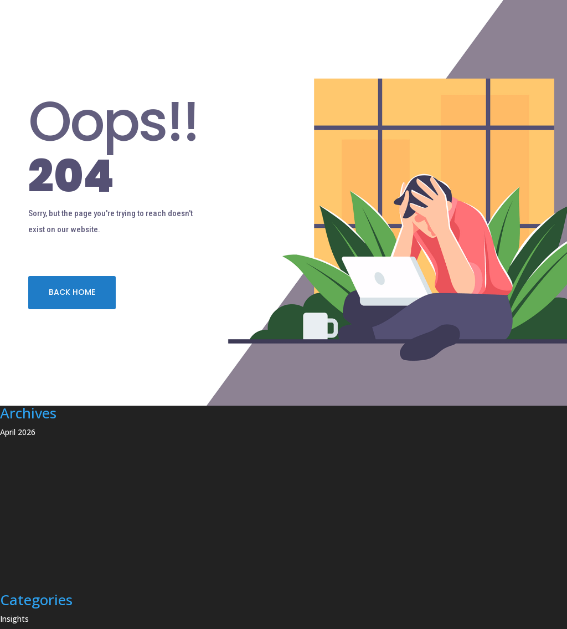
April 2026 (17, 432)
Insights (14, 618)
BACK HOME (72, 292)
